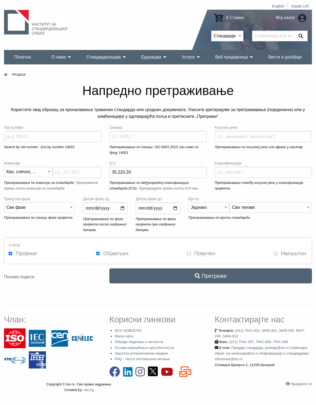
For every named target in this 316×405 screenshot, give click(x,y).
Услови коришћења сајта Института (144, 348)
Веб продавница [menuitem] (231, 57)
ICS (112, 163)
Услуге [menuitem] (188, 57)
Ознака (115, 127)
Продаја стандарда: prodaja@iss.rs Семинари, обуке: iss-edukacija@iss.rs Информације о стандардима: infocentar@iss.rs (262, 353)
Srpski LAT (300, 6)
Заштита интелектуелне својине (141, 353)
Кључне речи (226, 127)
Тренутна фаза (17, 199)
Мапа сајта (124, 336)
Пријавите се (301, 384)
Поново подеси (19, 277)
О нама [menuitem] (58, 57)
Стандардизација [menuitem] (103, 57)
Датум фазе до (149, 199)
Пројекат (23, 253)
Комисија (12, 163)
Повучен (201, 253)
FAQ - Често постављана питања (142, 359)
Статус (14, 245)
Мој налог (291, 17)
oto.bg (89, 390)
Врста (193, 199)
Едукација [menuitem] (151, 57)
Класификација (228, 163)
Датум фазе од (96, 199)
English (278, 6)
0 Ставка (229, 17)
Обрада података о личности (139, 342)
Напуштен (290, 253)
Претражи (210, 276)
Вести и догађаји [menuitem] (285, 57)
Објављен (112, 253)
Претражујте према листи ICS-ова (168, 188)
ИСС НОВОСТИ (128, 331)
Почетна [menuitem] (22, 57)
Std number (13, 127)
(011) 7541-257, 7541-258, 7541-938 (258, 342)
